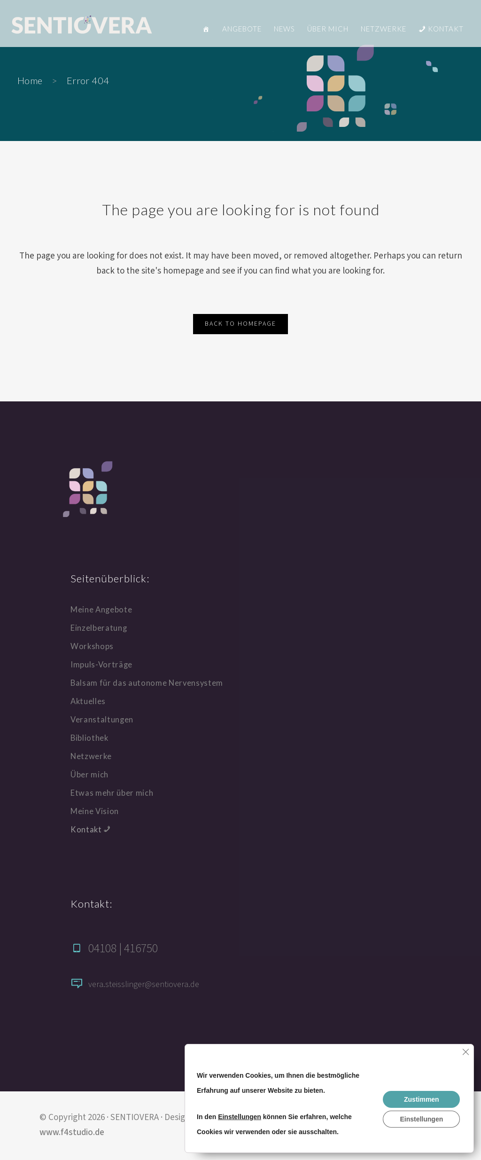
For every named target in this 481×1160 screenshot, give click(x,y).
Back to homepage (240, 324)
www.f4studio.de (71, 1132)
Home (30, 80)
